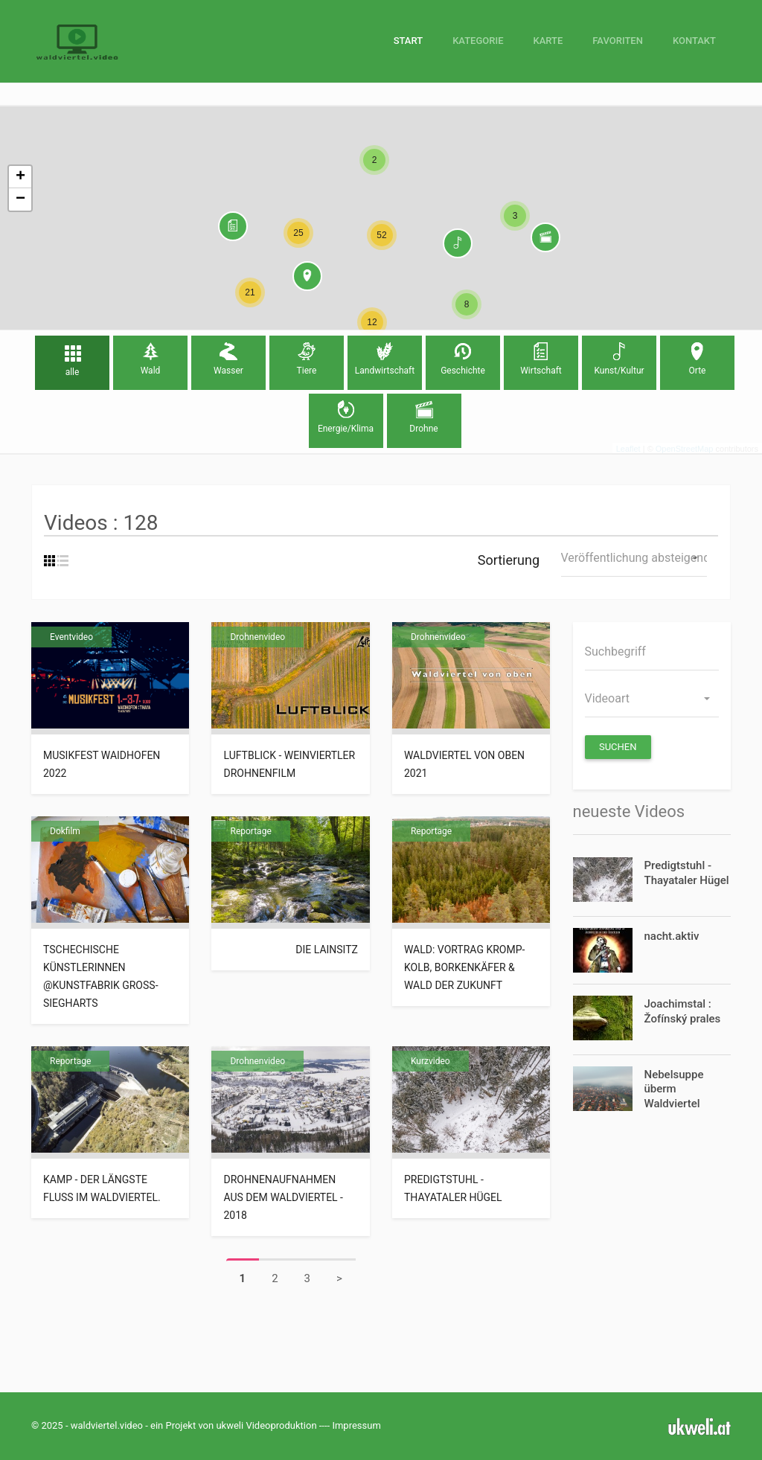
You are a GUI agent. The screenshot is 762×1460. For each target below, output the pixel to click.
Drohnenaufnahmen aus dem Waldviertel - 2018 (283, 1197)
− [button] (20, 199)
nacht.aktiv (671, 936)
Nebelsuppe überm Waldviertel (674, 1089)
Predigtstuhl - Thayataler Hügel (453, 1188)
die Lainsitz (326, 949)
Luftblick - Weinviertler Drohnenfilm (289, 764)
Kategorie (477, 40)
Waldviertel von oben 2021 (464, 764)
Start (408, 40)
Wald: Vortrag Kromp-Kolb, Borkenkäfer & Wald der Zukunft (464, 967)
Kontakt (694, 40)
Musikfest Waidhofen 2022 (101, 764)
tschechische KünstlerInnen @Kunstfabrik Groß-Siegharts (101, 976)
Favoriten (617, 40)
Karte (548, 40)
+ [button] (20, 177)
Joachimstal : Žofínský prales (682, 1011)
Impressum (356, 1425)
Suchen (618, 746)
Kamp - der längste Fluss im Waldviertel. (103, 1188)
